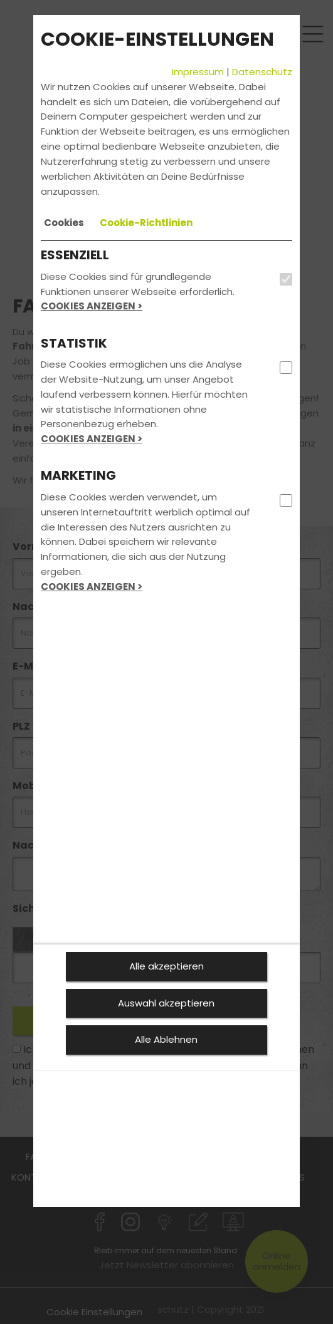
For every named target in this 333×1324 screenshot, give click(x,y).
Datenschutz (262, 71)
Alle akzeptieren (166, 966)
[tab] (64, 223)
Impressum (198, 71)
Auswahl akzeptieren (166, 1003)
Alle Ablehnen (166, 1039)
